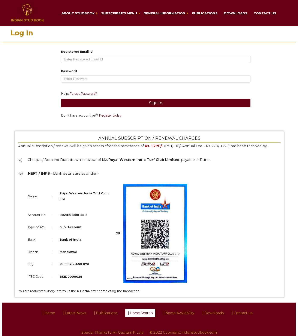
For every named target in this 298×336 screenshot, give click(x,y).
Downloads (235, 13)
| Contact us (242, 313)
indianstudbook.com (199, 332)
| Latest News (74, 313)
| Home (49, 313)
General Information (164, 13)
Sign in (155, 102)
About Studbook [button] (78, 13)
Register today (109, 115)
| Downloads (213, 313)
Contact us (265, 13)
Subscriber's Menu (119, 13)
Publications (204, 13)
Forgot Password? (83, 94)
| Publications (105, 313)
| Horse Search (140, 313)
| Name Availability (178, 313)
